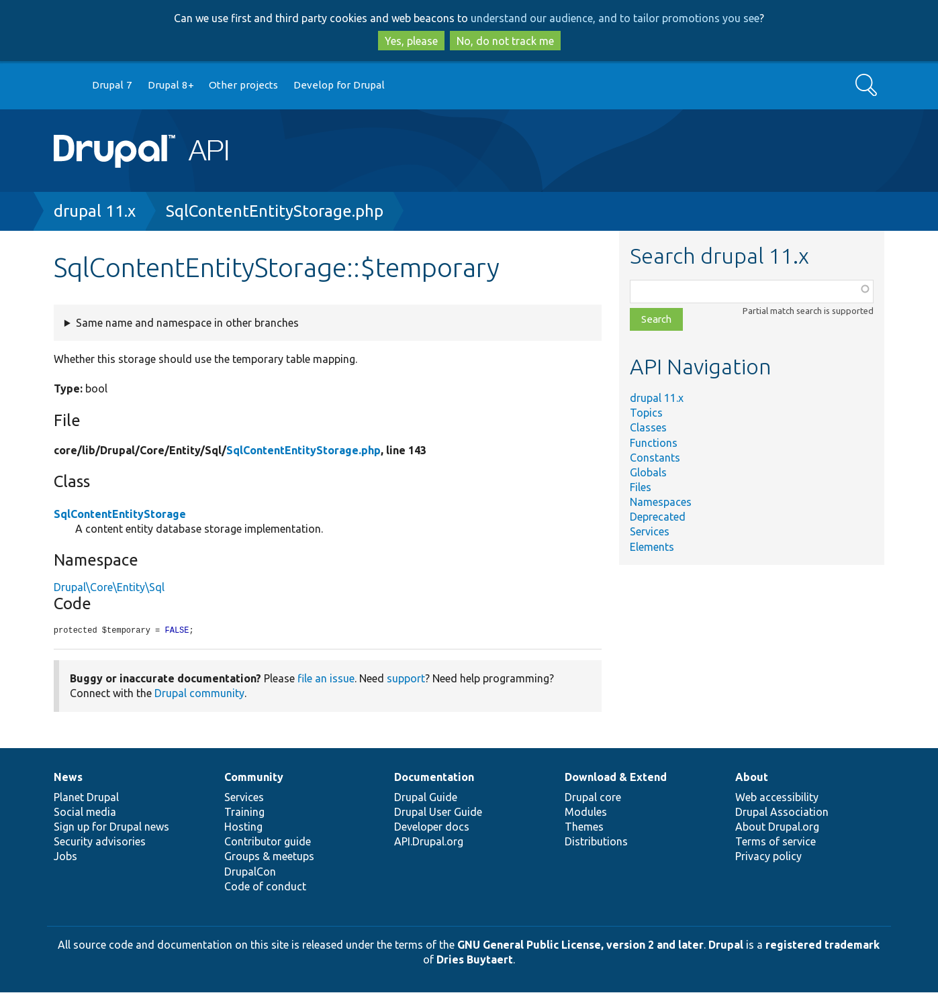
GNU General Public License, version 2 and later (580, 945)
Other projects (243, 85)
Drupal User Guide (438, 812)
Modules (586, 812)
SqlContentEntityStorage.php (274, 211)
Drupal (725, 945)
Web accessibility (776, 798)
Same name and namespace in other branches (187, 323)
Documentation (434, 778)
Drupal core (593, 798)
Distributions (596, 842)
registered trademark (822, 945)
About (751, 778)
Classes (648, 427)
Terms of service (775, 842)
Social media (85, 812)
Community (253, 778)
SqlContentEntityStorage (120, 514)
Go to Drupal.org (66, 85)
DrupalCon (250, 872)
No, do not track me (505, 41)
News (68, 778)
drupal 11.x (95, 211)
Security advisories (100, 842)
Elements (652, 547)
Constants (655, 458)
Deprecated (658, 517)
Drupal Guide (425, 798)
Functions (653, 443)
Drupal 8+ (171, 85)
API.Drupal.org (428, 842)
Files (640, 487)
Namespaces (661, 502)
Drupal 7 (112, 85)
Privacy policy (768, 857)
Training (244, 812)
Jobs (65, 857)
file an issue (326, 679)
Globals (648, 472)
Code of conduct (265, 887)
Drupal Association (782, 812)
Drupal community (199, 694)
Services (649, 531)
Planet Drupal (86, 798)
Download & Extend (616, 778)
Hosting (243, 827)
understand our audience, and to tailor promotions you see (615, 18)
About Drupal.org (777, 827)
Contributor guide (267, 842)
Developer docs (431, 827)
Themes (584, 827)
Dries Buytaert (474, 960)
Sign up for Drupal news (111, 827)
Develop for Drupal (339, 85)
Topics (646, 413)
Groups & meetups (269, 857)
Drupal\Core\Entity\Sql (109, 587)
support (406, 679)
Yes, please (411, 41)
